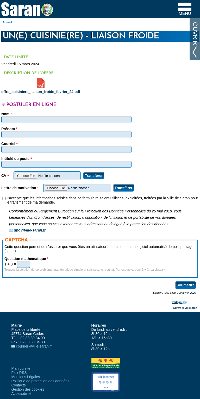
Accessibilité (21, 393)
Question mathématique (26, 259)
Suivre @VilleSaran (185, 308)
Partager (177, 302)
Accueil (7, 22)
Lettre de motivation (20, 188)
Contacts (18, 385)
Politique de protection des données (40, 381)
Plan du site (20, 368)
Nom (6, 114)
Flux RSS (19, 373)
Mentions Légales (25, 377)
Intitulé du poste (16, 159)
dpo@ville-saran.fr (30, 230)
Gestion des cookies (27, 389)
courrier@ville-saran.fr (34, 346)
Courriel (9, 144)
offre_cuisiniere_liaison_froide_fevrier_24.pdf (40, 92)
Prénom (9, 129)
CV (5, 176)
